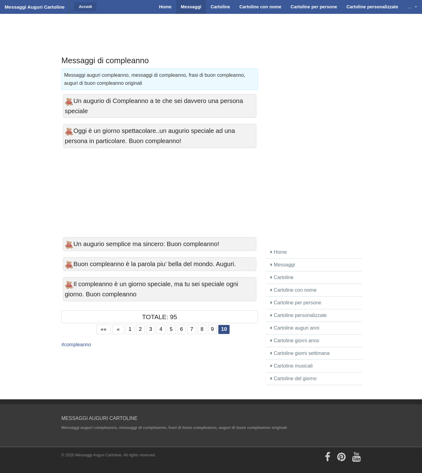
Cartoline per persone (296, 302)
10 (224, 329)
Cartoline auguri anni (295, 328)
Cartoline (282, 277)
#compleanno (76, 344)
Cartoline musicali (292, 365)
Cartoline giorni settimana (300, 353)
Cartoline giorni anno (295, 340)
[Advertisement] (211, 29)
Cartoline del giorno (293, 378)
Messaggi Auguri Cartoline (34, 7)
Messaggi (283, 264)
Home (279, 252)
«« (103, 329)
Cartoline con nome (293, 290)
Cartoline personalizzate (299, 315)
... (409, 6)
